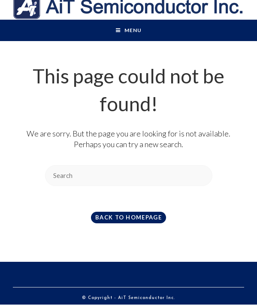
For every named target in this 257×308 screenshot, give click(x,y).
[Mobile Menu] (128, 30)
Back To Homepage (128, 217)
